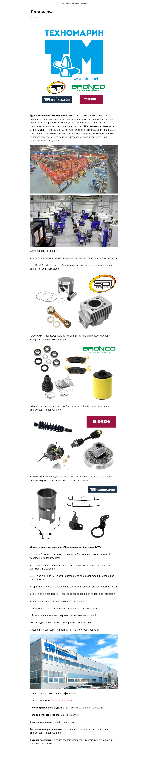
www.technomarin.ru (62, 702)
